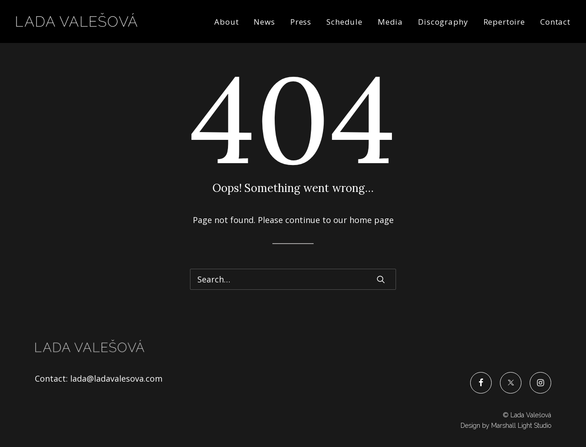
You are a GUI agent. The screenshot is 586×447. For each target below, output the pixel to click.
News (264, 21)
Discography (443, 21)
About (226, 21)
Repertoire (504, 21)
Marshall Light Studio (521, 425)
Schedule (344, 21)
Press (300, 21)
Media (390, 21)
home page (371, 219)
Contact (555, 21)
